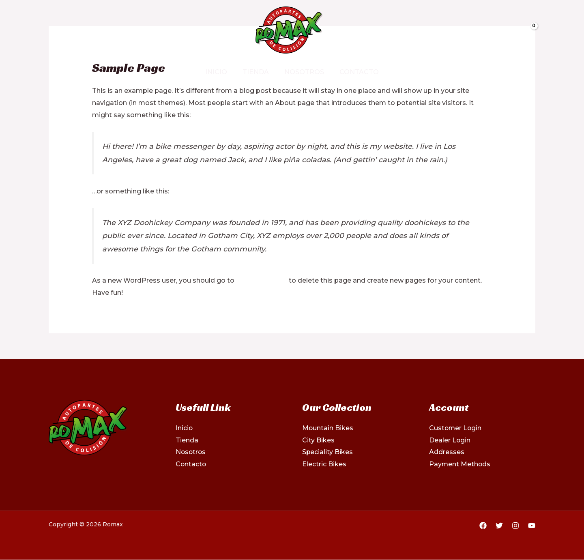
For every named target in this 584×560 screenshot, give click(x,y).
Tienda (257, 72)
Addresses (446, 452)
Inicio (220, 72)
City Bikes (318, 440)
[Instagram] (80, 30)
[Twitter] (66, 30)
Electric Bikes (324, 464)
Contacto (355, 72)
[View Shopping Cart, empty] (508, 30)
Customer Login (456, 428)
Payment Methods (460, 464)
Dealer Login (450, 440)
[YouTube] (531, 526)
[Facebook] (53, 30)
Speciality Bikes (327, 452)
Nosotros (303, 72)
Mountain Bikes (328, 428)
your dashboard (262, 280)
